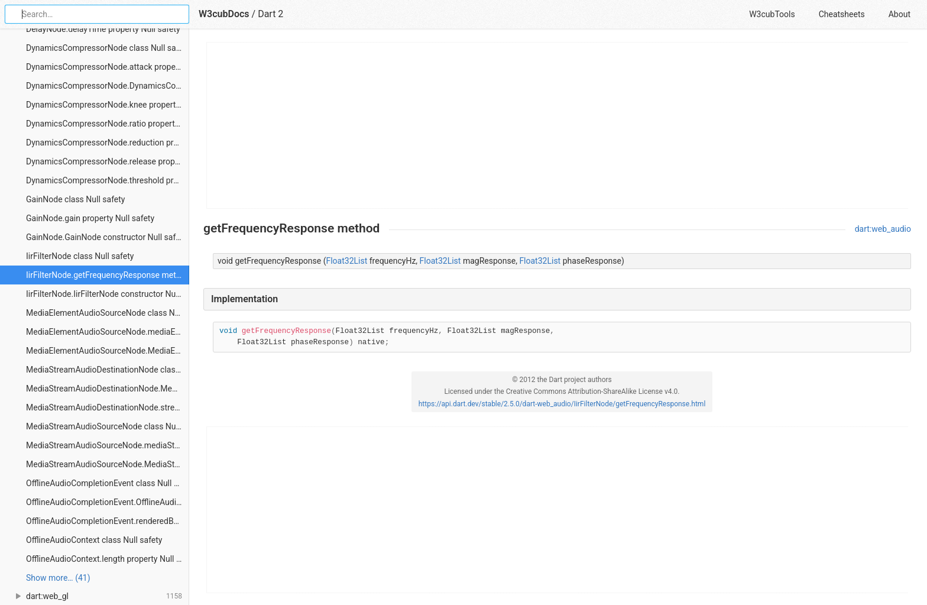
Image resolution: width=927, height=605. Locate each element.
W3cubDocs (224, 14)
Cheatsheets (842, 14)
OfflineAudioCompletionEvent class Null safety (107, 483)
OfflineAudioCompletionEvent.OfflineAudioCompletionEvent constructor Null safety (107, 502)
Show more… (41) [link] (58, 578)
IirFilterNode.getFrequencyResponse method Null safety (107, 275)
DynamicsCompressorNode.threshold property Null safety (107, 180)
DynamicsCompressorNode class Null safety (107, 48)
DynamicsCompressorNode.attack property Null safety (107, 67)
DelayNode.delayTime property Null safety (103, 29)
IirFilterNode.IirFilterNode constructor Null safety (107, 294)
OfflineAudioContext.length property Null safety (107, 559)
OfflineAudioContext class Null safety (94, 540)
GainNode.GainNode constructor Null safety (106, 237)
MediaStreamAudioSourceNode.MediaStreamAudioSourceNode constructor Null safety (107, 464)
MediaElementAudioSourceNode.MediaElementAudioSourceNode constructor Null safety (107, 350)
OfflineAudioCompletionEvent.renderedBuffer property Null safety (107, 521)
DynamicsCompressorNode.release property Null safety (107, 161)
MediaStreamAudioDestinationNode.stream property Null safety (107, 407)
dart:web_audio (883, 229)
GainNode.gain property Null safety (90, 218)
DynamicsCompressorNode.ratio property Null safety (107, 123)
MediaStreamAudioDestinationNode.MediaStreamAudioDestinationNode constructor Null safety (107, 388)
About (899, 14)
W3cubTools (772, 14)
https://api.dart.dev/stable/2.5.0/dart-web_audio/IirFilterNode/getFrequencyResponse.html (562, 404)
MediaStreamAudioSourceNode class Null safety (107, 426)
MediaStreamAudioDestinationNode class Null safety (107, 369)
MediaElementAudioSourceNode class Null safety (107, 313)
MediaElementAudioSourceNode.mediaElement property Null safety (107, 332)
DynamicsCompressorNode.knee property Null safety (107, 104)
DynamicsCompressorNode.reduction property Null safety (107, 142)
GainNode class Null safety (75, 199)
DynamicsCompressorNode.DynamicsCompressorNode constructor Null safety (107, 85)
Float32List (346, 261)
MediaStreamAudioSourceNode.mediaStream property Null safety (107, 445)
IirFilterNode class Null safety (80, 256)
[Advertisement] (558, 125)
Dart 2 (270, 14)
